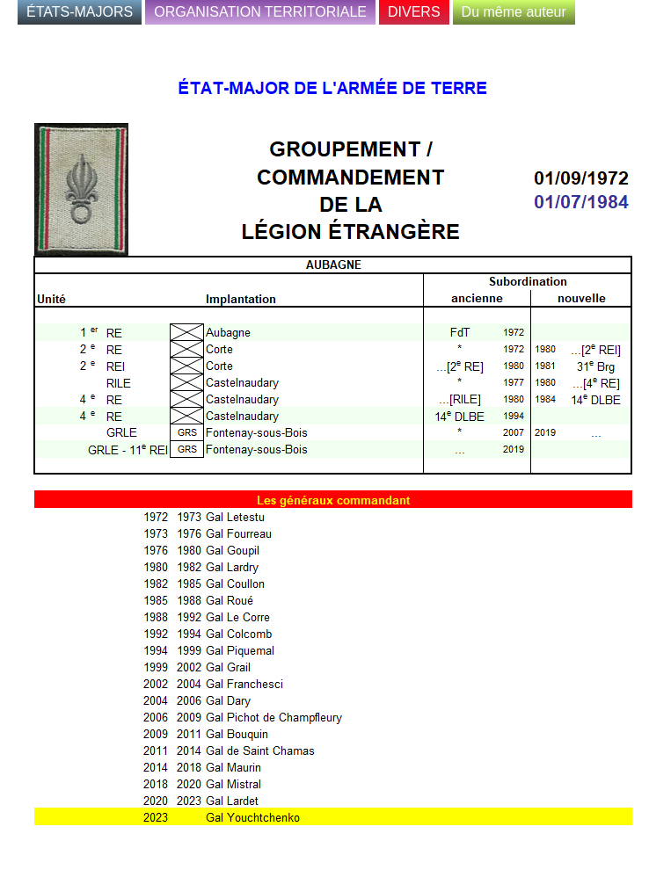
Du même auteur (514, 11)
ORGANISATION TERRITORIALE (260, 11)
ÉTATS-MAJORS (79, 11)
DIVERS (414, 11)
